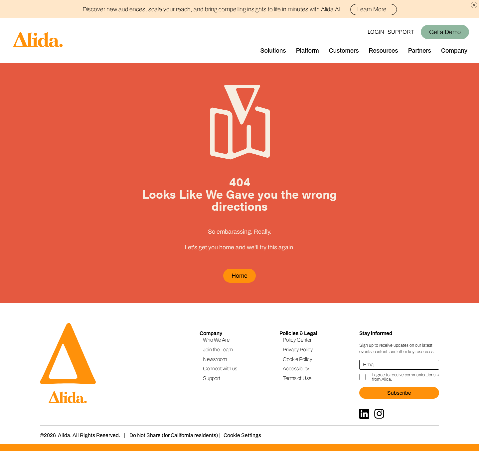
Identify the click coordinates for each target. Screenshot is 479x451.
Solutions (273, 50)
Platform (307, 50)
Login (376, 32)
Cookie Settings (242, 435)
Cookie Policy (297, 359)
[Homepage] (31, 40)
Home (239, 275)
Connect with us (220, 368)
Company (454, 50)
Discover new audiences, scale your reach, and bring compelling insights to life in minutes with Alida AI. (239, 9)
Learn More (374, 9)
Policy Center (297, 340)
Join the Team (218, 349)
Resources (383, 50)
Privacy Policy (298, 349)
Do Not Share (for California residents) (173, 435)
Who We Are (216, 340)
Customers (344, 50)
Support (401, 32)
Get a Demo (445, 32)
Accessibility (296, 368)
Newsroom (215, 359)
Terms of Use (297, 378)
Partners (419, 50)
